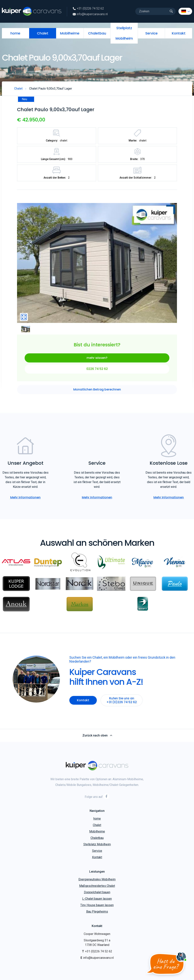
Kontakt (178, 33)
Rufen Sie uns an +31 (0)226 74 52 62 (121, 700)
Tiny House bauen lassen (97, 905)
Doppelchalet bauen (97, 892)
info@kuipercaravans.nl (90, 14)
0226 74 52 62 (97, 369)
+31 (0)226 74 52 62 (88, 8)
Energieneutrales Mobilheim (97, 879)
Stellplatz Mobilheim (124, 33)
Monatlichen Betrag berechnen (97, 389)
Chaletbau (97, 33)
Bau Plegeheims (97, 911)
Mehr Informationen (25, 497)
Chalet (42, 33)
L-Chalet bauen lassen (97, 898)
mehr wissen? (97, 358)
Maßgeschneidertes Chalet (97, 886)
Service (151, 33)
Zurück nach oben (97, 735)
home (15, 33)
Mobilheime (69, 33)
